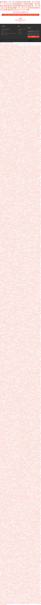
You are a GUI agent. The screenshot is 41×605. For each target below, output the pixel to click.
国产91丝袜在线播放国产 (20, 413)
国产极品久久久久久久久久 (17, 143)
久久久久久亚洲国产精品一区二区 (9, 439)
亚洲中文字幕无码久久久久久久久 (35, 97)
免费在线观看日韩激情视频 (17, 181)
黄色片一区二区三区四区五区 (9, 346)
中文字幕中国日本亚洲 (9, 460)
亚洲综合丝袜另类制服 (37, 247)
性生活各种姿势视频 (29, 270)
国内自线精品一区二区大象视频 (29, 259)
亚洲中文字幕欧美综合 (7, 195)
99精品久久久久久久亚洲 (13, 344)
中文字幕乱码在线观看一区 (23, 165)
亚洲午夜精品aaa (15, 497)
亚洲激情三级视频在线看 (4, 431)
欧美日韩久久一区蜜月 (37, 228)
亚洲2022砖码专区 (28, 57)
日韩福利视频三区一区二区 (12, 496)
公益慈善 (26, 14)
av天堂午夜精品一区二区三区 (14, 121)
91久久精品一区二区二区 (37, 110)
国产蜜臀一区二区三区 (37, 71)
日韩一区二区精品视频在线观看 (28, 460)
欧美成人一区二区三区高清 (18, 183)
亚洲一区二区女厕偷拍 (6, 139)
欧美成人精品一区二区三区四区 (29, 155)
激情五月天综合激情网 (6, 221)
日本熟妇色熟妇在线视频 (13, 266)
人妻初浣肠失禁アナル (38, 120)
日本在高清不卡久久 (2, 121)
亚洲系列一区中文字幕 (13, 180)
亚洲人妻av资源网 (27, 218)
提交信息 (33, 36)
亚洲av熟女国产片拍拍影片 (8, 251)
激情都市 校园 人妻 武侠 (15, 472)
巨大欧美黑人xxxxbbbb (25, 477)
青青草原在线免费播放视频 (17, 524)
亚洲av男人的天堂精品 (33, 366)
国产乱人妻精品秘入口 (33, 558)
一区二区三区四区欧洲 (8, 111)
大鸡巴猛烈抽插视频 (35, 513)
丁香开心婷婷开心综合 (21, 48)
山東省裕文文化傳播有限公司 (20, 12)
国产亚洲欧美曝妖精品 (20, 79)
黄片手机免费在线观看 (27, 365)
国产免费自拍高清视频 (15, 222)
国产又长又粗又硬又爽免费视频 (17, 288)
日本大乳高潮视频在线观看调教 (7, 325)
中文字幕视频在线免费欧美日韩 (20, 501)
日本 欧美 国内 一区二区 (38, 503)
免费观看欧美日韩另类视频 (32, 75)
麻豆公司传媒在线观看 (33, 76)
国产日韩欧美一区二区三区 (9, 241)
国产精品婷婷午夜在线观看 (15, 312)
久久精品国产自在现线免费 (20, 244)
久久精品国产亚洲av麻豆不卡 (27, 481)
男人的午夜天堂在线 (14, 345)
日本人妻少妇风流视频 (34, 417)
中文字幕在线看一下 (6, 119)
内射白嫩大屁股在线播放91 (22, 476)
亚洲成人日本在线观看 (9, 52)
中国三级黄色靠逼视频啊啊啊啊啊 (35, 114)
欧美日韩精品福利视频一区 (31, 503)
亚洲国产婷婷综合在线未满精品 (13, 79)
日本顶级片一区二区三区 (27, 246)
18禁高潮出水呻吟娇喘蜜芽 (27, 547)
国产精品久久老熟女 (9, 387)
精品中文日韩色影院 (33, 534)
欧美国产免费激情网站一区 (10, 264)
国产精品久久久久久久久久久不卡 (22, 369)
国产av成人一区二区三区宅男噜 (13, 117)
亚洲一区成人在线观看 (32, 59)
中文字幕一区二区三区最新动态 (34, 391)
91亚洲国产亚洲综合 (32, 56)
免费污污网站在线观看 (26, 100)
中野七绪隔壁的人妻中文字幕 (22, 113)
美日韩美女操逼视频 (30, 96)
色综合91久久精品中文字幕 (9, 259)
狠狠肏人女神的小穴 (6, 242)
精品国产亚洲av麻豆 (16, 407)
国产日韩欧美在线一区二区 (36, 367)
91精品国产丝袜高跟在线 (21, 224)
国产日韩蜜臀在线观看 (29, 372)
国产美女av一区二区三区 (13, 68)
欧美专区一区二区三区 (6, 398)
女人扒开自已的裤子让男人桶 (20, 482)
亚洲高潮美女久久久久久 (23, 458)
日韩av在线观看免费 (22, 534)
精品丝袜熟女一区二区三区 (21, 137)
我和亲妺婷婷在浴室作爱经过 (24, 140)
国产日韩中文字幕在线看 (35, 431)
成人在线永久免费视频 (37, 113)
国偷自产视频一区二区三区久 (22, 357)
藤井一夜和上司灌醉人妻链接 (31, 145)
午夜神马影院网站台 (22, 494)
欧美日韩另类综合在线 (27, 395)
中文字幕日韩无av (15, 184)
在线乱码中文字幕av (22, 330)
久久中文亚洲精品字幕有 (3, 450)
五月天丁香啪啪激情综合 (14, 536)
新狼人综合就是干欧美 (6, 327)
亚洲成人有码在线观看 (35, 374)
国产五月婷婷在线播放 (15, 368)
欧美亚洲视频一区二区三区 (13, 91)
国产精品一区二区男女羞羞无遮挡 (32, 160)
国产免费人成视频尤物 (32, 120)
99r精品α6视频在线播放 (23, 436)
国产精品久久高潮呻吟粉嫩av (29, 163)
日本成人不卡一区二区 (27, 48)
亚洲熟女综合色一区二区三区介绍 (8, 216)
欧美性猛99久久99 (32, 239)
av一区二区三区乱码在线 (30, 541)
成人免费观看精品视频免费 (22, 411)
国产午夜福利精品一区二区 (27, 244)
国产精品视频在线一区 (8, 197)
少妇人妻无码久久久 (20, 441)
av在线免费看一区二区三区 (34, 312)
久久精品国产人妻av (11, 118)
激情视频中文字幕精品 (14, 98)
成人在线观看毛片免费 (31, 392)
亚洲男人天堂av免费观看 (28, 117)
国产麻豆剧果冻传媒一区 (6, 505)
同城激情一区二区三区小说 (19, 335)
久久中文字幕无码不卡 (26, 328)
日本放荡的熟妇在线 (17, 331)
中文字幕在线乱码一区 (27, 313)
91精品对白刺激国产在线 (21, 101)
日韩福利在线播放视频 (15, 388)
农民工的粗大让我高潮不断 (25, 162)
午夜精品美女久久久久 (10, 474)
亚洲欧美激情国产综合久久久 (5, 141)
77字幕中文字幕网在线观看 (36, 376)
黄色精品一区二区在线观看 (10, 314)
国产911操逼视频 (31, 100)
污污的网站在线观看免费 (10, 370)
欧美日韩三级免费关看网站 (6, 91)
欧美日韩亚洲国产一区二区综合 (19, 94)
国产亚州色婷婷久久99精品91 (12, 77)
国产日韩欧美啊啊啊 (7, 230)
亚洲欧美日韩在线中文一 (37, 155)
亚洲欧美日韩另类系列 (28, 161)
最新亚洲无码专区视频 (11, 323)
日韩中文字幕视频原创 (10, 165)
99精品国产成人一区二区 (30, 136)
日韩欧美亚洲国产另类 (27, 480)
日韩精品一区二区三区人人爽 (5, 438)
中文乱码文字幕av (25, 245)
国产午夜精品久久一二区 (32, 284)
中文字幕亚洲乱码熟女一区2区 (23, 541)
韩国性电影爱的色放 (6, 602)
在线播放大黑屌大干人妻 (23, 250)
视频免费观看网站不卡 (31, 142)
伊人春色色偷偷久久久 (28, 601)
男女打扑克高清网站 (16, 116)
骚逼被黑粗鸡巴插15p (2, 483)
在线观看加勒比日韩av (24, 124)
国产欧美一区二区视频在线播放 (22, 222)
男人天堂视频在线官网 (5, 415)
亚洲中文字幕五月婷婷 (9, 580)
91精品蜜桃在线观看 (24, 496)
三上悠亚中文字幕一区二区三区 (29, 271)
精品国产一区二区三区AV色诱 (24, 135)
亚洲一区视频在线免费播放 (16, 346)
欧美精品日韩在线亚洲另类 (9, 160)
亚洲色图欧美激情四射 (28, 582)
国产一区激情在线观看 (28, 504)
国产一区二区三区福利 (4, 524)
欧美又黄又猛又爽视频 (29, 535)
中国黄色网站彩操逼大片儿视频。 (25, 311)
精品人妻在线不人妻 (29, 456)
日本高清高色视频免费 (37, 49)
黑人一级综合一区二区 (26, 428)
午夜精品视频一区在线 (7, 153)
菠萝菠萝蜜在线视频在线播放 (25, 540)
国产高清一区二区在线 (32, 483)
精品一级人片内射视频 (35, 331)
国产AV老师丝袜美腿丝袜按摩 (20, 200)
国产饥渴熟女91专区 (4, 330)
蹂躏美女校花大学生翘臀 (34, 526)
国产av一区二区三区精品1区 (12, 327)
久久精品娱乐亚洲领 (3, 264)
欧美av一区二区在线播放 (31, 181)
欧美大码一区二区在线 (13, 217)
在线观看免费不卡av (5, 206)
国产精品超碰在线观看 (26, 351)
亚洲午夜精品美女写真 (23, 287)
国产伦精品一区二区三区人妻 (20, 197)
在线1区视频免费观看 (15, 289)
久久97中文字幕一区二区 (24, 523)
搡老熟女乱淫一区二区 (5, 366)
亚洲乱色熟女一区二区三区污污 (23, 182)
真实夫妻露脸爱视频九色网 (16, 310)
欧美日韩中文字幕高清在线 (7, 492)
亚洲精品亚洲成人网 (7, 53)
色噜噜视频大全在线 (6, 522)
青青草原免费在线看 (25, 75)
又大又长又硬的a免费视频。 (13, 313)
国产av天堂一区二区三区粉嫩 (26, 373)
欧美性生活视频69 (26, 89)
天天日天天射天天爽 (15, 113)
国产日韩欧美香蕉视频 (6, 372)
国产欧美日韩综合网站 (17, 270)
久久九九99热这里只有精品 (25, 53)
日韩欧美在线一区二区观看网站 (20, 308)
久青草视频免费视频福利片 (7, 176)
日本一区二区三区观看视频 (29, 344)
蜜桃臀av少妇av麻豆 (13, 503)
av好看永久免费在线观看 (21, 304)
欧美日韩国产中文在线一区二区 (31, 139)
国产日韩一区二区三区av (30, 80)
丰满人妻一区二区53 (5, 412)
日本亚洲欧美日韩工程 (36, 283)
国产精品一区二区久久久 (8, 335)
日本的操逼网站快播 (33, 396)
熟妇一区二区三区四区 (27, 542)
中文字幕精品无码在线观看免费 (12, 138)
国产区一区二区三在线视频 (8, 517)
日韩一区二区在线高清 (14, 492)
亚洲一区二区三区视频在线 (9, 187)
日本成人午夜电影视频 (22, 390)
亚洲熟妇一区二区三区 (17, 579)
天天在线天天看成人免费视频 (19, 261)
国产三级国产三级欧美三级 (16, 519)
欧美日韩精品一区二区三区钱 (31, 432)
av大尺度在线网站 (7, 207)
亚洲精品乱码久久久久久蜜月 (36, 165)
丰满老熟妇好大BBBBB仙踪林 (11, 494)
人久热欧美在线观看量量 (19, 386)
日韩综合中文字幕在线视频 (36, 420)
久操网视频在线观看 (28, 454)
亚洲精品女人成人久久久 (36, 121)
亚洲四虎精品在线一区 (36, 219)
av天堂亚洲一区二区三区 (13, 70)
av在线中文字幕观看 (25, 198)
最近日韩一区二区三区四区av (33, 493)
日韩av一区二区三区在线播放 (28, 478)
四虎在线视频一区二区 (35, 524)
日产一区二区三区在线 (3, 357)
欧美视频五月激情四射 (21, 472)
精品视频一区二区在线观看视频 (35, 52)
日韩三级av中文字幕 (13, 47)
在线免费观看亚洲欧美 (5, 323)
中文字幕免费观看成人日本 (11, 309)
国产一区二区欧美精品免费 (13, 75)
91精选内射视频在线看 (37, 440)
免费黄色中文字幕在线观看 (9, 453)
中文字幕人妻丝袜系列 (30, 185)
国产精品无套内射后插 (11, 206)
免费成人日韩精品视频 (6, 334)
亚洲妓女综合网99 (19, 266)
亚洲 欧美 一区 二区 (9, 283)
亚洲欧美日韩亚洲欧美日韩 (8, 371)
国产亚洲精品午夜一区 (27, 111)
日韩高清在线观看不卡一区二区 (15, 290)
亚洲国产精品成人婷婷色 (15, 199)
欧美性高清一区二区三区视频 (6, 455)
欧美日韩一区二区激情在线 (12, 142)
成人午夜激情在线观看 (19, 77)
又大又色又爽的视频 (16, 419)
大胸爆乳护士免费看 (35, 411)
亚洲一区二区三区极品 (25, 225)
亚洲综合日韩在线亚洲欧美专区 (13, 71)
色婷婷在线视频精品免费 (16, 394)
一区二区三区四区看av (36, 344)
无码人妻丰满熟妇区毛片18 (7, 55)
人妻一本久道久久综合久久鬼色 (31, 99)
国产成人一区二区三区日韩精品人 (12, 198)
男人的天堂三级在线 (11, 350)
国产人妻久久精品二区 (25, 145)
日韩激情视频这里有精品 (37, 386)
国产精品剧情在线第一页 (26, 495)
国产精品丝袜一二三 (3, 93)
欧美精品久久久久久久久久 (22, 260)
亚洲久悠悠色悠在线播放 (13, 410)
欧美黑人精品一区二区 (9, 133)
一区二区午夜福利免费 (25, 537)
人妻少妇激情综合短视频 (25, 499)
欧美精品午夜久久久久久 (24, 264)
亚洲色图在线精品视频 (21, 562)
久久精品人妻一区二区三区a (22, 314)
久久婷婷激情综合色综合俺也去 (4, 457)
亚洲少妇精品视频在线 (26, 408)
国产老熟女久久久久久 (7, 291)
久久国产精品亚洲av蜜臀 (15, 111)
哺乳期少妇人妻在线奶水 (37, 229)
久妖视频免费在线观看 (29, 430)
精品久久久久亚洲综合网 (6, 201)
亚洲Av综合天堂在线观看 (3, 504)
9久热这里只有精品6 (32, 365)
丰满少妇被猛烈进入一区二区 (26, 217)
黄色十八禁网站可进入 (37, 370)
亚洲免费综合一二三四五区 (29, 203)
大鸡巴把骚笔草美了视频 (14, 175)
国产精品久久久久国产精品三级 (9, 81)
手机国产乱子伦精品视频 (5, 496)
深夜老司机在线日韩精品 (12, 183)
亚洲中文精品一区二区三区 (11, 430)
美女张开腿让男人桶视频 (11, 164)
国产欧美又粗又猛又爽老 (17, 76)
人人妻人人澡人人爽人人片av (28, 249)
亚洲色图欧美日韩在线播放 (33, 156)
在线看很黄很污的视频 (27, 388)
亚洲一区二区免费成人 (10, 458)
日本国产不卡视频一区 (34, 90)
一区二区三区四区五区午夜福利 (13, 271)
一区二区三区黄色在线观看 (6, 344)
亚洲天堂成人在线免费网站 (3, 163)
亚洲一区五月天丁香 (15, 453)
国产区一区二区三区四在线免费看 (4, 248)
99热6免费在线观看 (23, 282)
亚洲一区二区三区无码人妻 (32, 413)
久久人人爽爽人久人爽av (32, 269)
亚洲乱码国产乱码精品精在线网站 (14, 239)
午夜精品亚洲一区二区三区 (22, 567)
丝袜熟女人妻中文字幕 (31, 484)
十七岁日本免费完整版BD (4, 430)
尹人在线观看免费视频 (27, 197)
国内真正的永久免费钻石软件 (13, 49)
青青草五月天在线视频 (36, 537)
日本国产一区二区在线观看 (29, 517)
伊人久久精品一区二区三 (20, 204)
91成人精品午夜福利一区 (12, 438)
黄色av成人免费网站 (8, 483)
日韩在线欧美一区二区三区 (33, 578)
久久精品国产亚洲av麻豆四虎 (3, 281)
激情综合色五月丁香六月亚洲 (4, 582)
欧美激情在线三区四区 (31, 198)
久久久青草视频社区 (17, 134)
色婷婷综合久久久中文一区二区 (21, 271)
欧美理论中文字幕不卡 (3, 159)
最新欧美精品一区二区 (10, 516)
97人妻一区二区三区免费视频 (18, 587)
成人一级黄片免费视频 (36, 134)
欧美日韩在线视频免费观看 (36, 517)
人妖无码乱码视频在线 (36, 136)
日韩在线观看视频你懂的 (22, 216)
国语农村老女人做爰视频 (23, 412)
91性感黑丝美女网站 (7, 478)
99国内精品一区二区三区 (36, 238)
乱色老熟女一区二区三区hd (14, 176)
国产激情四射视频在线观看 (28, 538)
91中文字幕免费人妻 (19, 543)
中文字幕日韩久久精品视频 (4, 164)
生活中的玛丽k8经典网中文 (18, 398)
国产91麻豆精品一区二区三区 (10, 112)
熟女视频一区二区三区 (37, 387)
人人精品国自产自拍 (12, 375)
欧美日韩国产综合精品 (36, 202)
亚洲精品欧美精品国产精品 (25, 564)
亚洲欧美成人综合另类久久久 (37, 73)
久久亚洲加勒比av (35, 58)
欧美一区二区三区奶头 (4, 544)
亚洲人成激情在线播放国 (31, 183)
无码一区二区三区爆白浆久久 (17, 124)
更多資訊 (19, 31)
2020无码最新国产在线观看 (10, 120)
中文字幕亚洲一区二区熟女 (17, 96)
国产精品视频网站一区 (23, 118)
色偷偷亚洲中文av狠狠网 (14, 577)
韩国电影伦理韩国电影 (5, 247)
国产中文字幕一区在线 (19, 440)
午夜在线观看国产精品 (31, 377)
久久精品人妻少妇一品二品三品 (32, 349)
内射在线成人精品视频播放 (17, 164)
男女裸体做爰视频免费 (27, 102)
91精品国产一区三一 (2, 74)
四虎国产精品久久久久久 (4, 433)
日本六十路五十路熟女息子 (21, 153)
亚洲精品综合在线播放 (15, 580)
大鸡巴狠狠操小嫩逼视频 (25, 95)
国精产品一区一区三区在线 (7, 432)
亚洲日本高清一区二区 (26, 336)
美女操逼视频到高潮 (6, 239)
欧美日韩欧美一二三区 (20, 144)
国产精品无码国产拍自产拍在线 (9, 96)
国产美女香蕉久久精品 (6, 539)
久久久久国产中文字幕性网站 (35, 325)
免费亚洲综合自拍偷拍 (38, 438)
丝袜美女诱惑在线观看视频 (16, 534)
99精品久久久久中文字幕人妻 (29, 58)
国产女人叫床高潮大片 (19, 91)
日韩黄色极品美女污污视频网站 (7, 158)
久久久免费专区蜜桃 (26, 536)
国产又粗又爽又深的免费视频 (25, 178)
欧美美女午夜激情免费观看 (19, 245)
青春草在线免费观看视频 (14, 166)
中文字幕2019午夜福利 (33, 74)
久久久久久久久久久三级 (17, 456)
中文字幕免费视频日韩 (16, 352)
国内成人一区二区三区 (7, 410)
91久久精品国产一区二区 (27, 55)
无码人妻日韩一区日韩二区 (16, 160)
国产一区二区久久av (33, 68)
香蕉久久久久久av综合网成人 (35, 132)
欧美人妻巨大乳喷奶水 (6, 118)
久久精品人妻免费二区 (7, 175)
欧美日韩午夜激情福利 (10, 330)
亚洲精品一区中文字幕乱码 (23, 579)
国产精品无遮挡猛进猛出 (34, 54)
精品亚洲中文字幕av (4, 411)
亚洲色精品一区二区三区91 (7, 395)
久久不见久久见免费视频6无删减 (5, 350)
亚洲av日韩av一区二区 (31, 303)
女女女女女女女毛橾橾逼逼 (15, 560)
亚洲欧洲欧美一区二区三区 (18, 557)
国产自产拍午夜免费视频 (13, 308)
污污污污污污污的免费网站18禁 (36, 357)
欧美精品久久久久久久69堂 (27, 90)
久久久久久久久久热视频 (18, 123)
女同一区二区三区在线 (13, 351)
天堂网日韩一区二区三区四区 (31, 245)
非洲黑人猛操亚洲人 (16, 439)
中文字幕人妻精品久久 (15, 304)
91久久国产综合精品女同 (7, 354)
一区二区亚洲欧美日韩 (36, 179)
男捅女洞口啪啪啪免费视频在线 (33, 122)
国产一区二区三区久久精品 (14, 478)
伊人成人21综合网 (18, 344)
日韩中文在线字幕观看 (16, 155)
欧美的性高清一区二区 (5, 454)
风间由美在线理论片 (28, 52)
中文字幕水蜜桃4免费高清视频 (14, 367)
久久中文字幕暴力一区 (16, 458)
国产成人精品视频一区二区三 (30, 206)
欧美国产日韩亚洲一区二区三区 (31, 116)
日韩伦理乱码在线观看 (22, 323)
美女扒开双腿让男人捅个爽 (18, 589)
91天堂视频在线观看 (36, 95)
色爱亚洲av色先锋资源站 (16, 69)
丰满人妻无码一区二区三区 (8, 98)
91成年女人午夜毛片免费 (13, 185)
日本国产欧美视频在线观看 (4, 356)
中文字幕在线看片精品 (21, 111)
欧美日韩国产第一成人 (15, 48)
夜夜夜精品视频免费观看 (16, 99)
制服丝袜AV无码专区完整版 (27, 174)
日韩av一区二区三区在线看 (25, 247)
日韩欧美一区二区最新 (11, 248)
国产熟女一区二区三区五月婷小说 (9, 353)
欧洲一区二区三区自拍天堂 (27, 526)
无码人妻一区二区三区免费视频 (23, 69)
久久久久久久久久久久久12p (16, 202)
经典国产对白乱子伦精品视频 (22, 51)
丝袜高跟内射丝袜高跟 (26, 413)
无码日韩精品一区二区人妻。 (7, 377)
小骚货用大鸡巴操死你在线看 (26, 410)
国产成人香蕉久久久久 (10, 415)
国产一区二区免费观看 (26, 60)
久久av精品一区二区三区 (12, 139)
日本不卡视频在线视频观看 (32, 473)
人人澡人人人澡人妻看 (23, 203)
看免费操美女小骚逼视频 (4, 205)
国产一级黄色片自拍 (24, 47)
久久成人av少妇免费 (37, 206)
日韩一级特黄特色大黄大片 (4, 590)
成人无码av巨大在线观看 (7, 392)
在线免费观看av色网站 (18, 496)
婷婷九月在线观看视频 (37, 499)
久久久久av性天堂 (20, 566)
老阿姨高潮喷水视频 (4, 434)
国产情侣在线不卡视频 (23, 202)
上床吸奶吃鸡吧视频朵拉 (35, 474)
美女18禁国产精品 (7, 68)
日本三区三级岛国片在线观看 (6, 313)
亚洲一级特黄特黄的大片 (17, 474)
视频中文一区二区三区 (20, 158)
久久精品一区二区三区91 (15, 435)
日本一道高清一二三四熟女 (8, 97)
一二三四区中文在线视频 (25, 142)
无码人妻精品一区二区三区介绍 (28, 583)
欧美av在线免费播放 (16, 582)
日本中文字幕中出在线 (22, 179)
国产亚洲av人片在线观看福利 (20, 68)
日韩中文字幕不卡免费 (37, 123)
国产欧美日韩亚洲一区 (15, 187)
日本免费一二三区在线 (26, 196)
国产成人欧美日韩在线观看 (21, 184)
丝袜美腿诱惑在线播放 (18, 282)
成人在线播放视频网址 (20, 176)
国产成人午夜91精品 (28, 347)
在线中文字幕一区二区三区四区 (26, 92)
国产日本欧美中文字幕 (16, 58)
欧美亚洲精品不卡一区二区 (4, 269)
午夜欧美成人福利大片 (26, 484)
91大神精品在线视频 (26, 505)
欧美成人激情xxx (2, 208)
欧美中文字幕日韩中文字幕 (23, 310)
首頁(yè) (5, 14)
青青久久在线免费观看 (20, 196)
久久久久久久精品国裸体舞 (32, 291)
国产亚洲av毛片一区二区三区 (27, 418)
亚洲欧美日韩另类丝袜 (21, 133)
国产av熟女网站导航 (8, 268)
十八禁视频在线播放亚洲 (14, 369)
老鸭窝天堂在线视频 (3, 48)
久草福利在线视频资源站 (14, 395)
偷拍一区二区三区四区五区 (33, 304)
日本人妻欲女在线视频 (11, 582)
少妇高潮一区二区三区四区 (8, 144)
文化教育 (22, 14)
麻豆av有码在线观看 (12, 287)
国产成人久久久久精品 (13, 540)
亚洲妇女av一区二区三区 (33, 268)
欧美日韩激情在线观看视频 (35, 345)
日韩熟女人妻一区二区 (23, 454)
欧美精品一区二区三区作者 (13, 501)
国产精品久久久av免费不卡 (11, 399)
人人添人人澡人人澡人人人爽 (7, 145)
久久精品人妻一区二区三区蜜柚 (18, 415)
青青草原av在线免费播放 (23, 262)
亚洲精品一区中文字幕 (10, 219)
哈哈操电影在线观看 (19, 432)
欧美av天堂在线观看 (24, 292)
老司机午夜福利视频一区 (12, 267)
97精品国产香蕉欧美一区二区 (30, 387)
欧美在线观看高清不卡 (35, 288)
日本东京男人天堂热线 (12, 331)
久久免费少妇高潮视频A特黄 (26, 79)
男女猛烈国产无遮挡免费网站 (11, 205)
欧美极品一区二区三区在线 (13, 500)
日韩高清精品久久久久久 (29, 314)
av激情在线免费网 (11, 243)
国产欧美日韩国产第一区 (30, 346)
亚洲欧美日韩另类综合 (10, 155)
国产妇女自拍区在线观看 (4, 165)
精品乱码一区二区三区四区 (28, 345)
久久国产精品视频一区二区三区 (35, 354)
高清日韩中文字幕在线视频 (34, 230)
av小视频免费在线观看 (16, 411)
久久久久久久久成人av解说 (21, 313)
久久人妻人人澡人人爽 (9, 93)
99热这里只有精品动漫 (26, 144)
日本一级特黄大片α (15, 366)
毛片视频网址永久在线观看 (20, 89)
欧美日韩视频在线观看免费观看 (29, 355)
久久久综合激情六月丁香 (16, 243)
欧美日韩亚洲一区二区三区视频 (29, 179)
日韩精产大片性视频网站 (25, 433)
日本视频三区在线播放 (12, 123)
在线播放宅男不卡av (34, 137)
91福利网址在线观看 (9, 304)
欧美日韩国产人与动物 (13, 514)
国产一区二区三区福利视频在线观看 (22, 136)
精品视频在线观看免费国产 (9, 541)
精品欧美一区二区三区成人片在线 (29, 367)
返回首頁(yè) (20, 21)
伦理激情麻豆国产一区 (15, 246)
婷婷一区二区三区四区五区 (33, 502)
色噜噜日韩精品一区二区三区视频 (29, 101)
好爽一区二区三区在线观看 (5, 123)
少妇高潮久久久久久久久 (25, 228)
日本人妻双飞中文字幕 (16, 378)
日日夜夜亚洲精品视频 (9, 136)
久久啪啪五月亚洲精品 (21, 59)
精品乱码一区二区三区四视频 (12, 218)
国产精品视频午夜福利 (27, 502)
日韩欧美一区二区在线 (25, 438)
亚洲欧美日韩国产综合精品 (31, 438)
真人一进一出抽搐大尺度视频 (12, 60)
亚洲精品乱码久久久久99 (6, 90)
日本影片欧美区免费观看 (24, 181)
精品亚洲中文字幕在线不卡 (20, 322)
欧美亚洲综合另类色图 (11, 240)
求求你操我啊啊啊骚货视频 (17, 473)
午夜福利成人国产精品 (14, 158)
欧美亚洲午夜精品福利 (37, 540)
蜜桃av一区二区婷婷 (31, 398)
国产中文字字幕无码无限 (29, 376)
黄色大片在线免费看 (16, 545)
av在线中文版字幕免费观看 (5, 238)
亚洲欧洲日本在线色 (20, 366)
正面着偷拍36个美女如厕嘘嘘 (6, 482)
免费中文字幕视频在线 (37, 158)
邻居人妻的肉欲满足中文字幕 (23, 349)
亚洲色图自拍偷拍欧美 (8, 204)
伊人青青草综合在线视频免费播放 (20, 72)
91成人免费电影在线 (32, 111)
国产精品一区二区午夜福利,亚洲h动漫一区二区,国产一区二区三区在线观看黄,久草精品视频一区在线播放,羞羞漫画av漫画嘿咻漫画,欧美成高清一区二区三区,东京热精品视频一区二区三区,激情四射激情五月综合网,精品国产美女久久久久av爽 (20, 6)
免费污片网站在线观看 (19, 119)
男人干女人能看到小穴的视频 (27, 94)
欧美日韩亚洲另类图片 (16, 241)
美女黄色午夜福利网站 (21, 81)
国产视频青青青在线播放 (30, 165)
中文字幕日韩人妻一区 (5, 396)
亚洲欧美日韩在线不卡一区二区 (23, 201)
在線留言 (35, 14)
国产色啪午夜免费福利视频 (12, 242)
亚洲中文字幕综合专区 (29, 420)
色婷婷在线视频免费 (5, 303)
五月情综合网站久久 (15, 302)
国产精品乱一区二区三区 (20, 461)
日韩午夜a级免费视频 (21, 603)
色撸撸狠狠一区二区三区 (15, 251)
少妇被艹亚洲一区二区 (5, 198)
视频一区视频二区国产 (21, 450)
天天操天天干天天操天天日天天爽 (10, 203)
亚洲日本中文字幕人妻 (22, 582)
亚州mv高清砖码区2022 (20, 75)
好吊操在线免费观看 (29, 205)
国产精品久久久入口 (30, 219)
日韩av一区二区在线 (4, 120)
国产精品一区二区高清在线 (30, 429)
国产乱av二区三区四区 (14, 483)
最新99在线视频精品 (8, 518)
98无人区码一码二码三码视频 (24, 303)
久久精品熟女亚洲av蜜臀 (33, 302)
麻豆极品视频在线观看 (33, 138)
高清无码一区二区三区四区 (13, 56)
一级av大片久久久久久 (22, 312)
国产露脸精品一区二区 (8, 47)
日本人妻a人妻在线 (8, 159)
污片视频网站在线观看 (7, 70)
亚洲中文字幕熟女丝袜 (33, 482)
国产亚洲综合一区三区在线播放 (34, 371)
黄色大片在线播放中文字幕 (4, 537)
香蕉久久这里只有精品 (29, 458)
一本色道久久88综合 (26, 472)
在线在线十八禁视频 (24, 195)
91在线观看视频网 (24, 238)
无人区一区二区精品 (30, 95)
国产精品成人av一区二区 (13, 479)
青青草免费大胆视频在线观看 (10, 116)
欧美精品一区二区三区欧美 (11, 462)
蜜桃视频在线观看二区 (9, 519)
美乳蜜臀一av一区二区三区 (4, 420)
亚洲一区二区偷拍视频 (6, 183)
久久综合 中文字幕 (38, 53)
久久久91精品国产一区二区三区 (28, 515)
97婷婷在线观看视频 (23, 372)
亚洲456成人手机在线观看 (20, 55)
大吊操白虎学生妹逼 (16, 353)
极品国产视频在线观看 (6, 282)
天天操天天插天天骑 (36, 69)
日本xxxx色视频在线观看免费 (7, 89)
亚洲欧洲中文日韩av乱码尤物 (33, 322)
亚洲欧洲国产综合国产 (31, 452)
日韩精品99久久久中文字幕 (6, 543)
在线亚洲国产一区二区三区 (25, 269)
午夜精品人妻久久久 (17, 80)
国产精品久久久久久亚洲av (21, 368)
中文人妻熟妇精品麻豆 (15, 74)
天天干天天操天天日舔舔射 (32, 409)
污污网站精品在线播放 (29, 584)
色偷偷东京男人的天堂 (15, 460)
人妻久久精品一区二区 (25, 522)
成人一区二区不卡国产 (18, 284)
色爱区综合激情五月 (28, 241)
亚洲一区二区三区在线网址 (24, 219)
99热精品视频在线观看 (25, 414)
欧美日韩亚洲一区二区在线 (22, 163)
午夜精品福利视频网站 (23, 430)
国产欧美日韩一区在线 (20, 585)
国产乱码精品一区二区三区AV (25, 348)
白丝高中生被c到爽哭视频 (11, 396)
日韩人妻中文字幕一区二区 (36, 159)
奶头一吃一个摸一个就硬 (32, 351)
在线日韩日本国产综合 (31, 162)
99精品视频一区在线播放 (16, 249)
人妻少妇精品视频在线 (9, 249)
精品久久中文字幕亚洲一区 (30, 124)
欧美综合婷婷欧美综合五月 (21, 157)
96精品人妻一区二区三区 (5, 428)
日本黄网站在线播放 (18, 457)
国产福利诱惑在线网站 (30, 134)
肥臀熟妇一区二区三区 (13, 600)
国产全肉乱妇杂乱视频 (13, 228)
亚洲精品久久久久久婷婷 (23, 329)
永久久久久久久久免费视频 (17, 264)
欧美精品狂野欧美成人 (31, 112)
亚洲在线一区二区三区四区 (4, 473)
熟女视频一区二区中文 (15, 220)
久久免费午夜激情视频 (25, 514)
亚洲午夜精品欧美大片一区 (27, 54)
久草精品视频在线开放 (12, 141)
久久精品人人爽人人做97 (8, 78)
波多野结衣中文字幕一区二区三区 (28, 479)
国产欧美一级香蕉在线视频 (14, 459)
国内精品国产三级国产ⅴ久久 (24, 556)
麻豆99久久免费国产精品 (7, 72)
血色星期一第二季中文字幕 (18, 247)
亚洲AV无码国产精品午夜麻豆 (26, 119)
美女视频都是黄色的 (24, 288)
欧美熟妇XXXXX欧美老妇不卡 (21, 166)
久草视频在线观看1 (20, 78)
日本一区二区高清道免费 (5, 177)
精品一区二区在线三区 (17, 118)
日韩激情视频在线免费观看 (4, 174)
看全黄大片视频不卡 (26, 200)
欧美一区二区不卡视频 (25, 452)
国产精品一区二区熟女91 (8, 102)
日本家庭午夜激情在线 (31, 521)
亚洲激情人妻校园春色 (6, 557)
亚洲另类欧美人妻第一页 (18, 205)
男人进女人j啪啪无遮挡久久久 (24, 134)
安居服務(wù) (19, 14)
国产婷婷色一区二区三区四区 (20, 583)
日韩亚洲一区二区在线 (26, 585)
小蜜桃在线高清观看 (15, 397)
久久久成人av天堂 (26, 332)
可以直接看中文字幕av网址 (36, 334)
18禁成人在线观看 (9, 312)
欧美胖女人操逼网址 (15, 357)
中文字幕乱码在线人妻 (14, 322)
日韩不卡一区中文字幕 (29, 265)
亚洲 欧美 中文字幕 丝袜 (27, 138)
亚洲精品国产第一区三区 (16, 463)
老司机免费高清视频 (2, 439)
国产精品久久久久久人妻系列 (24, 370)
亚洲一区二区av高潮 (33, 81)
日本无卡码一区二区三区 (29, 350)
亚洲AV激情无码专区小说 (24, 293)
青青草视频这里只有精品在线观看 (30, 285)
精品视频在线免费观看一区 (32, 414)
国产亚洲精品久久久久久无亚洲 (30, 49)
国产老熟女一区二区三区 (6, 185)
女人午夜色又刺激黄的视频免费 (6, 389)
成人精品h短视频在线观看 (14, 110)
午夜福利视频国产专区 (31, 386)
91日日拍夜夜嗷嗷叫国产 (6, 142)
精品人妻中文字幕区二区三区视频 (9, 355)
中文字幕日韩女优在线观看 (17, 556)
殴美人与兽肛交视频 (32, 461)
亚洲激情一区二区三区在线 (15, 568)
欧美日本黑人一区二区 (10, 303)
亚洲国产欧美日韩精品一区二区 (12, 174)
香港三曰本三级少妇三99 (18, 178)
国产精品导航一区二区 (6, 270)
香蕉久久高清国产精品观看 (19, 408)
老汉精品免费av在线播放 (33, 330)
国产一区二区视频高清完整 (16, 259)
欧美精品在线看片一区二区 (23, 267)
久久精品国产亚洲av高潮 (24, 375)
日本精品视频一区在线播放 (10, 76)
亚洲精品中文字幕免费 (7, 244)
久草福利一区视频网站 (33, 410)
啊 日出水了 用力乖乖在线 (37, 183)
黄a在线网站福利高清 (26, 186)
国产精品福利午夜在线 (3, 409)
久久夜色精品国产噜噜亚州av (32, 91)
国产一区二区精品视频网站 (8, 263)
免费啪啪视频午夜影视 (31, 71)
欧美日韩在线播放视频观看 (20, 70)
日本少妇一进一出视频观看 (23, 160)
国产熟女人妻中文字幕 (30, 559)
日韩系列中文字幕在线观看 (16, 250)
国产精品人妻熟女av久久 (26, 158)
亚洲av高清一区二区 (27, 268)
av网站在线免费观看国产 (6, 218)
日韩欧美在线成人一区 (8, 54)
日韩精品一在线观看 (11, 161)
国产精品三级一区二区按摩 (14, 389)
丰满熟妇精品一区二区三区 (37, 280)
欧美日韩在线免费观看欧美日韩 (14, 480)
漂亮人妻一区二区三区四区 (37, 259)
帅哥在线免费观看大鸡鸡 (31, 440)
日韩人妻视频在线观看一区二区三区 (35, 153)
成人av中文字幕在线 (3, 407)
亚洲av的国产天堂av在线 (35, 412)
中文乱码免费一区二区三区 (26, 543)
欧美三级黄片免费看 (34, 166)
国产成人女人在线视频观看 (3, 113)
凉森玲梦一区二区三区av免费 (34, 244)
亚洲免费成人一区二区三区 (17, 311)
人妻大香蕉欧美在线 (13, 72)
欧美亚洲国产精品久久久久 (30, 496)
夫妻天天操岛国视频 (34, 329)
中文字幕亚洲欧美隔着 (23, 52)
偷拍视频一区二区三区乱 (6, 225)
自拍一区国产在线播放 (14, 413)
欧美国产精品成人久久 (15, 216)
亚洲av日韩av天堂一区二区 (18, 537)
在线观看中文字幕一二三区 (17, 347)
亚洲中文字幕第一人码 (13, 207)
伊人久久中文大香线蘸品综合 (12, 177)
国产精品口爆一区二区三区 (29, 568)
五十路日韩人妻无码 (27, 76)
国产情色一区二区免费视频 (32, 505)
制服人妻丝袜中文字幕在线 (14, 578)
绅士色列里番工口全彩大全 (9, 394)
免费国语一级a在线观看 (26, 602)
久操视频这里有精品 (28, 453)
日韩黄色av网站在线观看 (18, 92)
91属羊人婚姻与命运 (24, 565)
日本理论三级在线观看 (29, 431)
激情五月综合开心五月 (35, 378)
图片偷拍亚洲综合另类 (11, 293)
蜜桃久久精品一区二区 (29, 331)
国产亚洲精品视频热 (13, 392)
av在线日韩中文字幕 (16, 434)
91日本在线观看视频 (3, 460)
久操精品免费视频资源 (15, 542)
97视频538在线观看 (7, 500)
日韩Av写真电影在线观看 (27, 98)
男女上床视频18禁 (20, 283)
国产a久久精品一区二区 (17, 598)
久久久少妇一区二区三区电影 (11, 305)
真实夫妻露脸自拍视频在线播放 (27, 78)
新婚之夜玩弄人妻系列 (13, 244)
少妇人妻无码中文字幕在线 (33, 586)
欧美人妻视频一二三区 (32, 199)
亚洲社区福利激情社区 (20, 526)
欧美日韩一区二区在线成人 (34, 481)
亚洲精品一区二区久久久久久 (29, 323)
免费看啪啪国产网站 (34, 72)
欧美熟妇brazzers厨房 (19, 238)
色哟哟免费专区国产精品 (10, 357)
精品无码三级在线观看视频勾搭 (35, 347)
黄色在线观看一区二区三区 (15, 182)
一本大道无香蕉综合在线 (34, 241)
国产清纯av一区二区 (20, 239)
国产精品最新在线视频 (25, 229)
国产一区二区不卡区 (3, 397)
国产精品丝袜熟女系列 (23, 80)
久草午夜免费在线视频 (31, 305)
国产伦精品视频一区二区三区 (35, 290)
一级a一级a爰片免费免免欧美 (13, 539)
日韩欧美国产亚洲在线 (19, 56)
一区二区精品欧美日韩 (6, 565)
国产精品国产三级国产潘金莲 (23, 545)
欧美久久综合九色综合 (8, 536)
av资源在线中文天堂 (32, 102)
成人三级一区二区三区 (17, 372)
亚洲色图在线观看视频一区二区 (13, 100)
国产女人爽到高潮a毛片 (37, 262)
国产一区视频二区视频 (27, 154)
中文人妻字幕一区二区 (7, 569)
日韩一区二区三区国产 (27, 157)
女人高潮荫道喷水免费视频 (32, 226)
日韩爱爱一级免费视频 (11, 181)
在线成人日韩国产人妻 (10, 250)
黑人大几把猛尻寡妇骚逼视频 (9, 114)
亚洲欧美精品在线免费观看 (27, 114)
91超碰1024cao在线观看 (19, 95)
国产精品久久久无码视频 (18, 162)
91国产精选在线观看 (33, 78)
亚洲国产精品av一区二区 (6, 585)
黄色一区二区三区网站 (20, 497)
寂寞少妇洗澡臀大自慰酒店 (22, 57)
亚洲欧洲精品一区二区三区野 (30, 262)
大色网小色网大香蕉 (28, 223)
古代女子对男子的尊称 (28, 439)
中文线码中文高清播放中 (35, 265)
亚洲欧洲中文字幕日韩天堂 (16, 265)
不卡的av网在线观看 (12, 284)
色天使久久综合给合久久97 (14, 59)
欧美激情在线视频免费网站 (18, 225)
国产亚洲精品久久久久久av (31, 195)
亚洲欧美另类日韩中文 (31, 178)
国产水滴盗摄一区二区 (25, 589)
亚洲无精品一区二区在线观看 (13, 585)
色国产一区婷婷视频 (15, 286)
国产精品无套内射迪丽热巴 (34, 224)
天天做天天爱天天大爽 (10, 113)
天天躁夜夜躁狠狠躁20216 (11, 262)
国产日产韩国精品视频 (10, 411)
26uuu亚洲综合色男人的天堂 (32, 115)
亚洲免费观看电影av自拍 (29, 326)
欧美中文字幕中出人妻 (31, 499)
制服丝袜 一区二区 (21, 114)
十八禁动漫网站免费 (31, 240)
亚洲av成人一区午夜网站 (22, 208)
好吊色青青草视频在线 (26, 306)
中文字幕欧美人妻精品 (32, 301)
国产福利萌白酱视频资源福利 (13, 306)
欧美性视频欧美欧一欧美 (22, 187)
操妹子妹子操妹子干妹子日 (35, 479)
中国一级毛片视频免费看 (27, 204)
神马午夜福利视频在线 (6, 563)
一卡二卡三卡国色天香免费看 (14, 328)
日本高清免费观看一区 (3, 497)
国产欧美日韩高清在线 (29, 474)
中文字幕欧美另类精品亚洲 (14, 513)
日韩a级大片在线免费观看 (9, 534)
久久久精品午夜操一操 (16, 390)
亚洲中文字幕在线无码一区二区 (15, 132)
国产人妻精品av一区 (10, 366)
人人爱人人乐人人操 (19, 348)
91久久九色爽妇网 (8, 166)
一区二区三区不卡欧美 (20, 175)
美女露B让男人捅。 (36, 434)
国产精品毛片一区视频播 (27, 239)
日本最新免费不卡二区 (33, 204)
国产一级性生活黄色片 (22, 249)
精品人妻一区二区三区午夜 (31, 221)
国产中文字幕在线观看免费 (32, 53)
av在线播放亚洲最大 (10, 535)
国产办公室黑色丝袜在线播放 (19, 60)
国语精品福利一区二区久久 (30, 471)
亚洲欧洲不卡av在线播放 (4, 155)
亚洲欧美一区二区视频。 (34, 333)
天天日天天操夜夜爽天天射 (5, 134)
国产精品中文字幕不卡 (20, 336)
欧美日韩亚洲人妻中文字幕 (14, 224)
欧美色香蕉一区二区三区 (28, 368)
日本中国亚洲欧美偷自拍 (33, 119)
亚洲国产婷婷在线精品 (7, 115)
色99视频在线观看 (8, 450)
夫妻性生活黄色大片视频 (35, 250)
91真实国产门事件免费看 (24, 456)
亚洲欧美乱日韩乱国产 (17, 356)
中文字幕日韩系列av (10, 124)
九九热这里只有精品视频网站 (5, 117)
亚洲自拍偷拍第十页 (23, 350)
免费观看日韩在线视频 (36, 476)
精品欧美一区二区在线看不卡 (20, 417)
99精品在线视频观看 (12, 225)
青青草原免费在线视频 (21, 263)
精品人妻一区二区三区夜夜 (22, 326)
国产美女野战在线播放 (7, 479)
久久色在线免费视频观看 (13, 583)
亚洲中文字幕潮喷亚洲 (35, 272)
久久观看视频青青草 (31, 544)
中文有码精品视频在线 (15, 57)
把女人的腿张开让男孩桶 (22, 227)
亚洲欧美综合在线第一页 (25, 71)
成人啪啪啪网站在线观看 (18, 477)
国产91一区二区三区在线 (9, 199)
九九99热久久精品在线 (23, 516)
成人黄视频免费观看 (14, 136)
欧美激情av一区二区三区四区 (25, 120)
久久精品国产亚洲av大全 (37, 207)
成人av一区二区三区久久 (35, 368)
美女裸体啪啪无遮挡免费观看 (25, 240)
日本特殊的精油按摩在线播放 (33, 200)
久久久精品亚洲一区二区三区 (14, 208)
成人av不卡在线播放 (34, 270)
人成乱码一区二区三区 (8, 560)
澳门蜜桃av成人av (12, 292)
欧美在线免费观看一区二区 (27, 603)
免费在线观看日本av (27, 304)
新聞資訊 (9, 14)
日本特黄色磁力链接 (24, 455)
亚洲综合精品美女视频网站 (7, 59)
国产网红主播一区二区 (17, 285)
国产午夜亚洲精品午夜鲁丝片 (13, 153)
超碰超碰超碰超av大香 (24, 429)
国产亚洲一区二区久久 (27, 153)
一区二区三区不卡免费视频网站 (32, 561)
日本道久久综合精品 (24, 185)
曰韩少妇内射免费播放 (19, 159)
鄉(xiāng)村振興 (13, 14)
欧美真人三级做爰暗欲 (27, 371)
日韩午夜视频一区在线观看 (14, 332)
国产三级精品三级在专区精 (20, 354)
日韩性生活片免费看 (35, 101)
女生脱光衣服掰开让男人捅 (10, 143)
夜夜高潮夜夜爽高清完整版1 (17, 120)
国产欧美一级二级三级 (26, 377)
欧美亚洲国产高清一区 (26, 492)
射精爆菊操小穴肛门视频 (15, 54)
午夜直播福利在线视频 (4, 246)
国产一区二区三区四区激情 (10, 307)
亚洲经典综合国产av (27, 208)
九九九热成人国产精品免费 (31, 293)
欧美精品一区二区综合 (5, 474)
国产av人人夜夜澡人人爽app (33, 218)
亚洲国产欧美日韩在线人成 (29, 227)
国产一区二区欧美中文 (20, 98)
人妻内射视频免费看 (13, 154)
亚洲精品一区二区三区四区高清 (14, 51)
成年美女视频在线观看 (29, 118)
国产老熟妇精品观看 (24, 475)
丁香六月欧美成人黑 (26, 59)
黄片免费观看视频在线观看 (6, 520)
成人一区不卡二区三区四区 (9, 286)
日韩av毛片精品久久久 (5, 77)
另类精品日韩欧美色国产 (20, 484)
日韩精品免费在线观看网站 (32, 60)
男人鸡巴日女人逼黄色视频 (10, 436)
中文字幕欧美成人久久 (27, 289)
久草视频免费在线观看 (28, 567)
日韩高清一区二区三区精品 (35, 535)
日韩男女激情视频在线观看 (32, 498)
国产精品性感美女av (32, 261)
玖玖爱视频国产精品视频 (26, 302)
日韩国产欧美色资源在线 (22, 439)
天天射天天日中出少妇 (3, 111)
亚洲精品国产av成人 (35, 143)
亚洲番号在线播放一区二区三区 (16, 387)
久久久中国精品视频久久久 (34, 519)
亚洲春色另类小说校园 (5, 374)
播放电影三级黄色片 (21, 199)
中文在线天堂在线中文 (15, 562)
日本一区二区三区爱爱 (25, 91)
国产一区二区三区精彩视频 (28, 539)
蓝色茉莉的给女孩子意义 (32, 196)
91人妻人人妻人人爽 (26, 483)
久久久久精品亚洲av (21, 132)
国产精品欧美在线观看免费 (36, 399)
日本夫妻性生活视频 (15, 137)
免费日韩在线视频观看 (22, 290)
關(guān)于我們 (30, 14)
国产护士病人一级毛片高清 (18, 563)
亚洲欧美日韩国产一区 (25, 520)
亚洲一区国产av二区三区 (5, 484)
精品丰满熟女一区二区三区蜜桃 (7, 503)
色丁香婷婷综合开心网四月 (13, 90)
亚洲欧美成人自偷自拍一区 (28, 72)
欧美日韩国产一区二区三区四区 (22, 73)
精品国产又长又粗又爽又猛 (34, 161)
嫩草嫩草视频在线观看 (35, 314)
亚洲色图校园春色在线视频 (21, 397)
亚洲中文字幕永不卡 (18, 180)
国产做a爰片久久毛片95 (12, 282)
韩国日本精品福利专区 (29, 243)
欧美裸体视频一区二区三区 (4, 60)
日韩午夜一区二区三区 (15, 263)
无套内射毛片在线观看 (18, 430)
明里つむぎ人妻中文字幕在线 (26, 563)
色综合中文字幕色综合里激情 (6, 73)
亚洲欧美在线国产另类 (34, 539)
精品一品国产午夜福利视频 (31, 123)
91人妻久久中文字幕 (30, 159)
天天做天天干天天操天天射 (26, 156)
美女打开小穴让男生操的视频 (28, 435)
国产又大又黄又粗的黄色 (3, 184)
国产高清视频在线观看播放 (18, 269)
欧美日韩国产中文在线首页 (9, 416)
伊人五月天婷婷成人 (6, 308)
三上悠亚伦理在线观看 (27, 391)
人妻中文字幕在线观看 (28, 519)
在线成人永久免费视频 (23, 143)
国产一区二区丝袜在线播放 (14, 157)
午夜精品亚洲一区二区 (33, 562)
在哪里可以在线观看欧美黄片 (29, 73)
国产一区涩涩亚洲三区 (18, 141)
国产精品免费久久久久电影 (27, 68)
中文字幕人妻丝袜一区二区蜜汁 (33, 332)
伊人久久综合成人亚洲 (24, 180)
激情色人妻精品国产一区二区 (15, 504)
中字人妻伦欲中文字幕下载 (31, 225)
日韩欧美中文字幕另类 (20, 481)
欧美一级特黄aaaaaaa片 (32, 70)
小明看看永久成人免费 (35, 600)
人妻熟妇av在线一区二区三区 (4, 181)
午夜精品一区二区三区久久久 (19, 305)
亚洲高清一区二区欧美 (16, 165)
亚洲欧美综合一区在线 (33, 57)
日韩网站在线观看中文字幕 (10, 285)
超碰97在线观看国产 (28, 412)
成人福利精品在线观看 (18, 139)
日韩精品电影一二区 (10, 463)
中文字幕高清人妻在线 (33, 98)
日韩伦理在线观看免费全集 (20, 409)
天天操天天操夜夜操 (14, 229)
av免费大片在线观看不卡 (14, 196)
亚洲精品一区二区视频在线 (7, 290)
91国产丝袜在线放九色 (5, 567)
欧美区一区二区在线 (18, 228)
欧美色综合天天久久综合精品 (19, 602)
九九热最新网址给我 (12, 95)
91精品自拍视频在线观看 (13, 440)
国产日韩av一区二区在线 (27, 81)
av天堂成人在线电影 (3, 222)
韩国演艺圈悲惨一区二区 (25, 309)
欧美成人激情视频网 (11, 201)
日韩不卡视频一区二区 (22, 58)
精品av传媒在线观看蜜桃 (15, 186)
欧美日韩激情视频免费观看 (24, 221)
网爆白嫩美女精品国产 (11, 419)
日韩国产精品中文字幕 (9, 324)
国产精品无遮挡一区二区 (37, 267)
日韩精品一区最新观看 (23, 474)
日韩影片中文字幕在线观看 (28, 137)
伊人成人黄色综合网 (4, 99)
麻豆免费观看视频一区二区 (18, 433)
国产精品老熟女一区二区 (32, 602)
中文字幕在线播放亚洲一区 (21, 371)
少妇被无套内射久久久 (32, 251)
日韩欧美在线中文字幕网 (36, 203)
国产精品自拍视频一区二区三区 (23, 99)
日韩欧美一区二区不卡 (13, 291)
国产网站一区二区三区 (3, 54)
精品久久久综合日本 (7, 228)
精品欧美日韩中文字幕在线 (8, 326)
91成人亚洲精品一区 (7, 196)
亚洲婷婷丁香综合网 (20, 281)
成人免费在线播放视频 (20, 115)
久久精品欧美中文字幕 (9, 388)
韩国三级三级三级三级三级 (6, 375)
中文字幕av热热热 (10, 280)
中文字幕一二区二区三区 (14, 230)
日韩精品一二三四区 (27, 74)
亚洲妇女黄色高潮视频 (4, 390)
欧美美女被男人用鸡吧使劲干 (34, 281)
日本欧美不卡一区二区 (17, 161)
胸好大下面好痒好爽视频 (22, 518)
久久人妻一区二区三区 (29, 329)
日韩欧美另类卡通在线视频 (31, 140)
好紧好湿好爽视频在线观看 (3, 260)
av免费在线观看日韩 (31, 459)
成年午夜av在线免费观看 (6, 331)
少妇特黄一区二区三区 (30, 310)
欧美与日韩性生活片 (32, 93)
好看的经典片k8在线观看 (20, 599)
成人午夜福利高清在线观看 (27, 354)
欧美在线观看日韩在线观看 (11, 433)
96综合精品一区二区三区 (21, 388)
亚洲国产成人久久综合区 (12, 221)
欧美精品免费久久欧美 (10, 69)
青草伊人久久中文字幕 (20, 110)
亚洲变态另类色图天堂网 (37, 124)
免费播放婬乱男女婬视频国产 (13, 336)
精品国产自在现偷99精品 (37, 135)
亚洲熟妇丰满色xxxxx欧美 (36, 96)
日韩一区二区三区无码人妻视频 (25, 112)
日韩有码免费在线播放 (26, 110)
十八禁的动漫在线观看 (21, 54)
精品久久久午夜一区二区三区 (11, 499)
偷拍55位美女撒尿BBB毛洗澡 (20, 154)
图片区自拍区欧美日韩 (12, 162)
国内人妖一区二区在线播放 (22, 378)
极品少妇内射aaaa (19, 145)
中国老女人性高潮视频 (19, 217)
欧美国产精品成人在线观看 (14, 102)
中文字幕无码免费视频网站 (37, 369)
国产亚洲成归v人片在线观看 (4, 200)
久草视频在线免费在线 (23, 270)
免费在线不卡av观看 (34, 243)
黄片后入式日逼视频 (28, 260)
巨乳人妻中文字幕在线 (36, 559)
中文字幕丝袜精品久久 (3, 166)
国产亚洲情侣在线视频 (27, 322)
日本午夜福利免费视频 (11, 473)
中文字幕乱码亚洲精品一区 (12, 94)
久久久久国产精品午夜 (34, 324)
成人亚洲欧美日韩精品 (15, 437)
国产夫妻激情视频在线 (29, 374)
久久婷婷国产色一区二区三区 (8, 368)
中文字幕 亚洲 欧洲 (3, 187)
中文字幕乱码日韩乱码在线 (3, 387)
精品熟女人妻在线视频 (37, 201)
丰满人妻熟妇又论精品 (19, 540)
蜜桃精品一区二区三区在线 (9, 566)
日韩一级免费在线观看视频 (20, 50)
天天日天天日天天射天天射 (16, 454)
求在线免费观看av (22, 76)
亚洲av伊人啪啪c (16, 314)
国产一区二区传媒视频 (33, 55)
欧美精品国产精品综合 (37, 112)
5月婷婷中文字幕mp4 (23, 376)
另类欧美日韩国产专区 (26, 70)
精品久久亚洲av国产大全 (33, 289)
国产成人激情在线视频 (26, 335)
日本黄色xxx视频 (20, 459)
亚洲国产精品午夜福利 (30, 69)
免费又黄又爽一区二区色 (24, 266)
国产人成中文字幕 (30, 557)
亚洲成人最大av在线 (11, 179)
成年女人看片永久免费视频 (4, 94)
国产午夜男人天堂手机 (5, 419)
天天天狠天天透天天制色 (34, 497)
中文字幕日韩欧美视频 (32, 389)
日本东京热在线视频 (20, 437)
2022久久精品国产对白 (33, 197)
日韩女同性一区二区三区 (7, 332)
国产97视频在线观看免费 (26, 177)
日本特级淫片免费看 (33, 133)
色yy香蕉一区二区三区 (22, 324)
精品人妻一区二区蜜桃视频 (6, 51)
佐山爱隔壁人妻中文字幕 (15, 93)
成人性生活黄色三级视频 (31, 201)
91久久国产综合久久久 (35, 308)
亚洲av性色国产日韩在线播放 (36, 435)
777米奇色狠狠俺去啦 (35, 205)
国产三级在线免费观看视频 (8, 74)
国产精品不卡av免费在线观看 (23, 116)
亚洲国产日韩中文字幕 (24, 139)
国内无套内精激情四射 (37, 162)
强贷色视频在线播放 (19, 47)
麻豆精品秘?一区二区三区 (16, 330)
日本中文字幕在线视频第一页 (10, 311)
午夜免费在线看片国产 (33, 79)
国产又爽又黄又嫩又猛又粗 (23, 434)
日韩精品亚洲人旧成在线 (24, 123)
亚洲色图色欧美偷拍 (24, 206)
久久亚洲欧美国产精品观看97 (9, 310)
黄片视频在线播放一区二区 (8, 437)
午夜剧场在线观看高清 (17, 350)
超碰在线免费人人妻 (14, 204)
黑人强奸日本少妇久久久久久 (33, 217)
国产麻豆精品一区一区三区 (27, 230)
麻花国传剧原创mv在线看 (30, 143)
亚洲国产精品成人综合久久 (34, 94)
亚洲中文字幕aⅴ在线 (26, 115)
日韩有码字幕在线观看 (22, 155)
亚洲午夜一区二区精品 (28, 534)
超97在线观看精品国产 (29, 222)
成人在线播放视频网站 (27, 286)
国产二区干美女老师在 (3, 378)
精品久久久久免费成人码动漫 (26, 333)
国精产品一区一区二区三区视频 (21, 577)
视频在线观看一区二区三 (3, 311)
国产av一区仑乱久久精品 (27, 580)
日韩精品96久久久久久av (6, 71)
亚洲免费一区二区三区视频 (29, 369)
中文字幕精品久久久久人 (15, 223)
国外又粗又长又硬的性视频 (10, 431)
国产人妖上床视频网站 (3, 302)
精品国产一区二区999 (36, 494)
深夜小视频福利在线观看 (6, 162)
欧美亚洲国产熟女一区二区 (18, 564)
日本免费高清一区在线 (16, 163)
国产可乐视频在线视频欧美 (23, 280)
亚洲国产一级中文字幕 (3, 518)
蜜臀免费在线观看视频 (8, 122)
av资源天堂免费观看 (10, 454)
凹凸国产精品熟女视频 (7, 284)
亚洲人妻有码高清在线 (21, 121)
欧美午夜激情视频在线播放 (17, 523)
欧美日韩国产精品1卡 (32, 336)
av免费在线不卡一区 (14, 377)
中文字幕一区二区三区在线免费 (37, 249)
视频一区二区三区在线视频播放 (12, 200)
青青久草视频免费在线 (14, 78)
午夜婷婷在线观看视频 (4, 80)
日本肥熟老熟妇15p (15, 281)
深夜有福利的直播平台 (31, 370)
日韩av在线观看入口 (13, 226)
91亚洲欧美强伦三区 (17, 399)
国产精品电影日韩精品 (27, 578)
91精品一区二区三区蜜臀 (9, 220)
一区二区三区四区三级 (25, 561)
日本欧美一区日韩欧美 (19, 503)
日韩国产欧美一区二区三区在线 (24, 416)
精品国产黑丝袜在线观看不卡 (31, 141)
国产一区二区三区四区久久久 (12, 119)
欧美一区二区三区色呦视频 (26, 261)
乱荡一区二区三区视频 (9, 101)
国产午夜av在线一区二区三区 (4, 92)
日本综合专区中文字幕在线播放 (20, 218)
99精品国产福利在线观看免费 (6, 157)
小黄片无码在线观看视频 (18, 429)
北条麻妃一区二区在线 (14, 144)
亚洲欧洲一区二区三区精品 (10, 347)
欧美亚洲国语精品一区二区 (29, 352)
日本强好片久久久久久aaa (36, 227)
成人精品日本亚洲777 (3, 112)
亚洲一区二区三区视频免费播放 (30, 113)
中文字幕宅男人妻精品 (4, 314)
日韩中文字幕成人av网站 (27, 263)
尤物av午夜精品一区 (12, 587)
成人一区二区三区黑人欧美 (18, 559)
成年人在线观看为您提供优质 (20, 138)
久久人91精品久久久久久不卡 (29, 51)
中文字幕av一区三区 (25, 159)
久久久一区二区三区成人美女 (33, 569)
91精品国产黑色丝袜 (20, 122)
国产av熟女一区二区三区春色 (16, 52)
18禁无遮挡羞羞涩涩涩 (37, 303)
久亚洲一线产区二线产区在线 (26, 56)
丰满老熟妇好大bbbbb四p (35, 583)
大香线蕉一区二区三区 (7, 538)
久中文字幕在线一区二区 (32, 242)
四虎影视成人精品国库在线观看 (35, 580)
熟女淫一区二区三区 (20, 302)
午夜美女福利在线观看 (3, 580)
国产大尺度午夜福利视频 (27, 97)
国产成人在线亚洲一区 (28, 184)
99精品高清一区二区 (16, 179)
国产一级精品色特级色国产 (21, 478)
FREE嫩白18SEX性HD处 (27, 461)
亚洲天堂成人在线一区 (11, 412)
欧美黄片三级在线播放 (16, 476)
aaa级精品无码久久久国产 (36, 323)
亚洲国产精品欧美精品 (26, 441)
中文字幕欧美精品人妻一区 (15, 325)
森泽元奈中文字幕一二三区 (16, 584)
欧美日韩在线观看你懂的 (35, 118)
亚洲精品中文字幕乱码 (17, 436)
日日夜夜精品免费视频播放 (7, 578)
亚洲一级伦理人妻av (34, 436)
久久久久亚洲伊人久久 (7, 156)
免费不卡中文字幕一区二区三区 (20, 600)
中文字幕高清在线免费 (14, 441)
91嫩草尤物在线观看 (4, 116)
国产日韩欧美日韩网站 (6, 547)
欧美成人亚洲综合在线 (3, 545)
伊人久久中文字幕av (12, 140)
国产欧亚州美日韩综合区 (8, 50)
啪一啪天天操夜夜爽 (35, 515)
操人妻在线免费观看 (15, 114)
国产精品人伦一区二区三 (5, 243)
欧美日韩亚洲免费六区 (36, 77)
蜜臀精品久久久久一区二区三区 (31, 164)
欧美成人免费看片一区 (5, 462)
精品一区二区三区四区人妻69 (28, 132)
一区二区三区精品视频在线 (21, 74)
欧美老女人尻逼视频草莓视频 (12, 238)
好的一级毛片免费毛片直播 (5, 271)
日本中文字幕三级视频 (7, 477)
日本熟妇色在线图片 (16, 323)
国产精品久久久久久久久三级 (29, 494)
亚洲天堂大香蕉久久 (22, 396)
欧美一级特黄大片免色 (21, 246)
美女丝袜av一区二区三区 (17, 431)
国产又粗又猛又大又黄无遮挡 (21, 395)
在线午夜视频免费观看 (34, 547)
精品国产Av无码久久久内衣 (10, 471)
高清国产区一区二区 (20, 328)
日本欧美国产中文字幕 (8, 121)
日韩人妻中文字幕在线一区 (24, 473)
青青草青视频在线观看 (9, 57)
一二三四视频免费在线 (8, 526)
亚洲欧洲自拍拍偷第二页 (31, 228)
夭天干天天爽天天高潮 (9, 562)
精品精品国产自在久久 (23, 272)
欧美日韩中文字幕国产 (32, 335)
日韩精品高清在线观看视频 (19, 495)
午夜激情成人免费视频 (37, 392)
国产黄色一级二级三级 (5, 240)
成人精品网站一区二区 (36, 80)
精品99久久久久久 (23, 524)
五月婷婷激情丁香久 (16, 201)
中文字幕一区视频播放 (34, 260)
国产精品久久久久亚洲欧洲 (17, 544)
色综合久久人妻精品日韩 (15, 133)
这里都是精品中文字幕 (9, 397)
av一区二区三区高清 (31, 283)
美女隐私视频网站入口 (32, 408)
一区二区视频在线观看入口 (28, 290)
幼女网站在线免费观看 (26, 122)
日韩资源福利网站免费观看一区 (27, 497)
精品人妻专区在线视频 (20, 156)
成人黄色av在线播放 (32, 154)
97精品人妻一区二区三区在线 (33, 590)
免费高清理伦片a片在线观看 (27, 325)
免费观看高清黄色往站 (9, 48)
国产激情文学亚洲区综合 (27, 133)
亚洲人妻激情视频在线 (6, 56)
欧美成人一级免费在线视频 (23, 346)
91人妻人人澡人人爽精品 (35, 450)
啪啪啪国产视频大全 (19, 229)
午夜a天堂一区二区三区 (5, 178)
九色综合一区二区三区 (26, 305)
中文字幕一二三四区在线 (6, 475)
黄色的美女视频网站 (21, 325)
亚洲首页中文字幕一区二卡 (35, 222)
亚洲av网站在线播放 (6, 495)
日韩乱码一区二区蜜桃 (12, 134)
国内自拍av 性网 (34, 175)
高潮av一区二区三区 (26, 226)
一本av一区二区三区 (28, 250)
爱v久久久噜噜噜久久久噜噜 (5, 79)
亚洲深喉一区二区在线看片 (6, 180)
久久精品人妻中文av (17, 396)
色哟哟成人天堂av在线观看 (5, 261)
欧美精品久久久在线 (20, 220)
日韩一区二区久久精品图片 (21, 117)
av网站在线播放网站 (4, 603)
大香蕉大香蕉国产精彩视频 (24, 96)
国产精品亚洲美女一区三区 (33, 327)
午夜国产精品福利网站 (35, 182)
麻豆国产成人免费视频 (36, 455)
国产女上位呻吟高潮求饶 (25, 521)
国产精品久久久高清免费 (7, 525)
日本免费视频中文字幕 (7, 132)
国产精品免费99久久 (12, 53)
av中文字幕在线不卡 (9, 99)
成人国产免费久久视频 (21, 418)
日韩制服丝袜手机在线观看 (17, 420)
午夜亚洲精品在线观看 (15, 101)
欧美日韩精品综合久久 (20, 100)
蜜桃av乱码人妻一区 (3, 227)
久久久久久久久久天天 (19, 207)
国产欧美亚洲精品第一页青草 (22, 568)
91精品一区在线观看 (3, 566)
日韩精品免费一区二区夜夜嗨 (29, 399)
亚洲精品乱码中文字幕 (13, 245)
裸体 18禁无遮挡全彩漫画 (14, 354)
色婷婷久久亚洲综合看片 (23, 535)
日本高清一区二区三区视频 (8, 348)
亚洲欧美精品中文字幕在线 (10, 393)
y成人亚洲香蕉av (19, 71)
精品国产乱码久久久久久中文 (33, 144)
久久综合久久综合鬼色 (5, 219)
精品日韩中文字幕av (37, 195)
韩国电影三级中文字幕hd (17, 112)
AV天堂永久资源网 (16, 81)
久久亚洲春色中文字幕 (27, 562)
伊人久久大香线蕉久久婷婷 (30, 207)
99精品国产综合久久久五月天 (32, 89)
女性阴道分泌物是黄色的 (18, 309)
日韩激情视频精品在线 (31, 247)
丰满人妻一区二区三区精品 (26, 281)
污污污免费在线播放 (17, 221)
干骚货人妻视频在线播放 (12, 261)
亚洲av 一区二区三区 (26, 199)
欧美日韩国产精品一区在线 (30, 419)
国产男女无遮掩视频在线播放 (11, 269)
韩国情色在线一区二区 (13, 432)
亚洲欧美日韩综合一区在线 (36, 287)
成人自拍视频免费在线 (26, 498)
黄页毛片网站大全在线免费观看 (20, 451)
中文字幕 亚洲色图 (34, 460)
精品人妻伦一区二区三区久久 (9, 407)
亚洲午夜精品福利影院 (21, 560)
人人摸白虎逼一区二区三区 (31, 416)
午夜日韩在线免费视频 (33, 208)
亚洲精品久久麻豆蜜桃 (15, 283)
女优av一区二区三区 (11, 598)
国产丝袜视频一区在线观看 (34, 157)
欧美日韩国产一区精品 (5, 138)
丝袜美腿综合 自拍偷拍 (10, 163)
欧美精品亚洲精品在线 (8, 322)
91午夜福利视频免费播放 (26, 569)
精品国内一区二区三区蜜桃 (17, 219)
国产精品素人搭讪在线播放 (33, 48)
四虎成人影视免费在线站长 (30, 434)
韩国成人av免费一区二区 (21, 480)
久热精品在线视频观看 (22, 394)
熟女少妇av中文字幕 (23, 347)
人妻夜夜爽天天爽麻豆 (4, 69)
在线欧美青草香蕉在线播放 (8, 435)
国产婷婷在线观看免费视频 (11, 92)
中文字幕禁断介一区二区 (33, 220)
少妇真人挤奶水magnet (4, 307)
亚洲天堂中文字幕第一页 (8, 182)
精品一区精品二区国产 (10, 515)
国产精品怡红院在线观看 (11, 556)
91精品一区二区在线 (29, 288)
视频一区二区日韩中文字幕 (30, 180)
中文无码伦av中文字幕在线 (19, 392)
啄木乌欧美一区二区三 (21, 102)
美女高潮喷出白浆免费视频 (14, 391)
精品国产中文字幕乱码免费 (28, 450)
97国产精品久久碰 (27, 251)
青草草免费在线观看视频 (25, 248)
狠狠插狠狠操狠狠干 (17, 287)
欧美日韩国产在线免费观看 (20, 230)
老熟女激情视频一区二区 (13, 565)
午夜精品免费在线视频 (24, 164)
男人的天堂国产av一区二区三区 (5, 100)
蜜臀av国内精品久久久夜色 (14, 569)
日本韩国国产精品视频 (33, 313)
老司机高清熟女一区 (6, 373)
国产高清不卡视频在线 (32, 495)
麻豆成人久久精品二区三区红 (36, 187)
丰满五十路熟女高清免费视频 (20, 90)
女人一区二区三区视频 (29, 272)
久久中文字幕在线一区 (4, 312)
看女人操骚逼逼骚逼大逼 (24, 141)
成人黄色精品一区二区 (28, 324)
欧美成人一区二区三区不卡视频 (36, 307)
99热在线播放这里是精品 (21, 332)
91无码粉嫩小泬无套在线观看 (28, 308)
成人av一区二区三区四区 (33, 500)
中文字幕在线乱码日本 (6, 140)
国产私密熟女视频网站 (18, 375)
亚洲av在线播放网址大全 (20, 581)
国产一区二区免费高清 (20, 377)
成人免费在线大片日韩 (32, 176)
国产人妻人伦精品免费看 (11, 178)
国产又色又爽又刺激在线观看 (25, 544)
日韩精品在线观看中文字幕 (16, 272)
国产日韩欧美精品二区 (23, 285)
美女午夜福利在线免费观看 (29, 513)
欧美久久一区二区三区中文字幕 (11, 80)
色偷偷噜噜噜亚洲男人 (12, 557)
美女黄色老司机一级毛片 (36, 352)
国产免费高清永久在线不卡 (13, 505)
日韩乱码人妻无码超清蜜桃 (27, 437)
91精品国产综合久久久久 (30, 267)
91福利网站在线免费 (32, 50)
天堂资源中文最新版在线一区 (12, 428)
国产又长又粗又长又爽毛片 (6, 75)
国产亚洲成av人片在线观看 (20, 291)
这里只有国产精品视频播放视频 (26, 327)
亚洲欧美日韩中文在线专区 (7, 418)
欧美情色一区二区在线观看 (33, 560)
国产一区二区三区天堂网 (8, 441)
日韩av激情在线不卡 (15, 567)
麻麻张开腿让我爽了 (2, 408)
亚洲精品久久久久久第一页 (13, 373)
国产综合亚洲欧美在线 (5, 305)
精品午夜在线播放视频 (4, 52)
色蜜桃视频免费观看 (17, 494)
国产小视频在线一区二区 (7, 49)
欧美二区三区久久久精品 (9, 186)
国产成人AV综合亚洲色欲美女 (31, 47)
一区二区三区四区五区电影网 (3, 262)
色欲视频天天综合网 (17, 267)
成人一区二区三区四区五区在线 (6, 336)
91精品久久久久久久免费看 (28, 187)
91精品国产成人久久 (37, 285)
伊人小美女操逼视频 (31, 110)
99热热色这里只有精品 (9, 137)
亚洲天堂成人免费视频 (33, 92)
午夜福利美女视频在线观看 (28, 588)
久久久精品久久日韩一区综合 (4, 179)
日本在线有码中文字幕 (3, 347)
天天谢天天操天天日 (27, 482)
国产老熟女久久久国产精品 (18, 248)
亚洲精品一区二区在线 (36, 185)
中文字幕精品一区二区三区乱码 (29, 121)
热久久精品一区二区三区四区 (19, 333)
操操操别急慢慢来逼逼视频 (35, 372)
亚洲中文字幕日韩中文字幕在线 (22, 49)
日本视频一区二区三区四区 (23, 419)
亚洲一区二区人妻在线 (29, 436)
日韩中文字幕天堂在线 (3, 57)
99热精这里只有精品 (21, 97)
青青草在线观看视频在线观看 (34, 117)
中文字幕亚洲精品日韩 (3, 76)
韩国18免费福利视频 (14, 50)
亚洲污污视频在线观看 (10, 202)
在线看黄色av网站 (14, 348)
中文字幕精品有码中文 (8, 513)
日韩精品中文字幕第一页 (7, 583)
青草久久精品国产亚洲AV (7, 95)
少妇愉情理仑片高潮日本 (28, 397)
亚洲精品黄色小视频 (16, 329)
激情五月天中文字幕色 (19, 327)
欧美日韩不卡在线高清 (29, 524)
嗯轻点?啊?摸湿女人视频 (11, 374)
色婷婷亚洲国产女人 (37, 475)
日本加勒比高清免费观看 (12, 414)
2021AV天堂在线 (27, 518)
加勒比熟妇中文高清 (5, 556)
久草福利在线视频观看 (14, 55)
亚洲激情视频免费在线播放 (34, 174)
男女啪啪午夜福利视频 (22, 463)
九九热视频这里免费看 (23, 331)
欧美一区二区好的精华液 (32, 492)
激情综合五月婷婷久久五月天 (34, 353)
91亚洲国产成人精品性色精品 (9, 586)
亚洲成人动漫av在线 (36, 541)
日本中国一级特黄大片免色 (14, 115)
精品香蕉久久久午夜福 (27, 50)
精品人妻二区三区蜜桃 (31, 309)
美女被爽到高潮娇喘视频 (32, 441)
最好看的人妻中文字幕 (21, 93)
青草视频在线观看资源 (32, 536)
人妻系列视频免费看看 (30, 77)
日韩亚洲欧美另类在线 (3, 143)
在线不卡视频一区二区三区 (35, 350)
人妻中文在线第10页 (2, 391)
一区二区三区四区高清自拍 (15, 97)
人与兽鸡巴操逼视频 (12, 333)
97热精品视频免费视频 (9, 223)
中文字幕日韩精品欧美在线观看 (19, 462)
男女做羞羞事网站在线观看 (15, 502)
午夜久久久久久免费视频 (20, 198)
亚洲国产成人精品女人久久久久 (12, 484)
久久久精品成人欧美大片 (11, 356)
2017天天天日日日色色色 (19, 514)
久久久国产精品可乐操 (5, 452)
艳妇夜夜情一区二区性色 (35, 223)
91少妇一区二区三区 (29, 238)
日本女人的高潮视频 (3, 329)
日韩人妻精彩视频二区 (3, 519)
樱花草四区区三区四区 (5, 58)
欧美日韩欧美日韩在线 (19, 185)
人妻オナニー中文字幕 (7, 386)
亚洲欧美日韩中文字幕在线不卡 (5, 161)
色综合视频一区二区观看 (18, 53)
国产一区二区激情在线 (36, 477)
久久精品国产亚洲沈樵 (19, 301)
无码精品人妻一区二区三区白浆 (9, 288)
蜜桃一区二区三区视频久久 (23, 356)
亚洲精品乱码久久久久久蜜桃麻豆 (27, 175)
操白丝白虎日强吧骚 (7, 301)
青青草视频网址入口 (34, 599)
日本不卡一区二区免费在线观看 (35, 603)
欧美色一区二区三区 (30, 135)
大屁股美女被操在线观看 (14, 156)
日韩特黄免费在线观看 (23, 399)
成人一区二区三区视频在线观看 (29, 600)
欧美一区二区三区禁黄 (4, 285)
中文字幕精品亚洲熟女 (5, 349)
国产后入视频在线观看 (20, 306)
